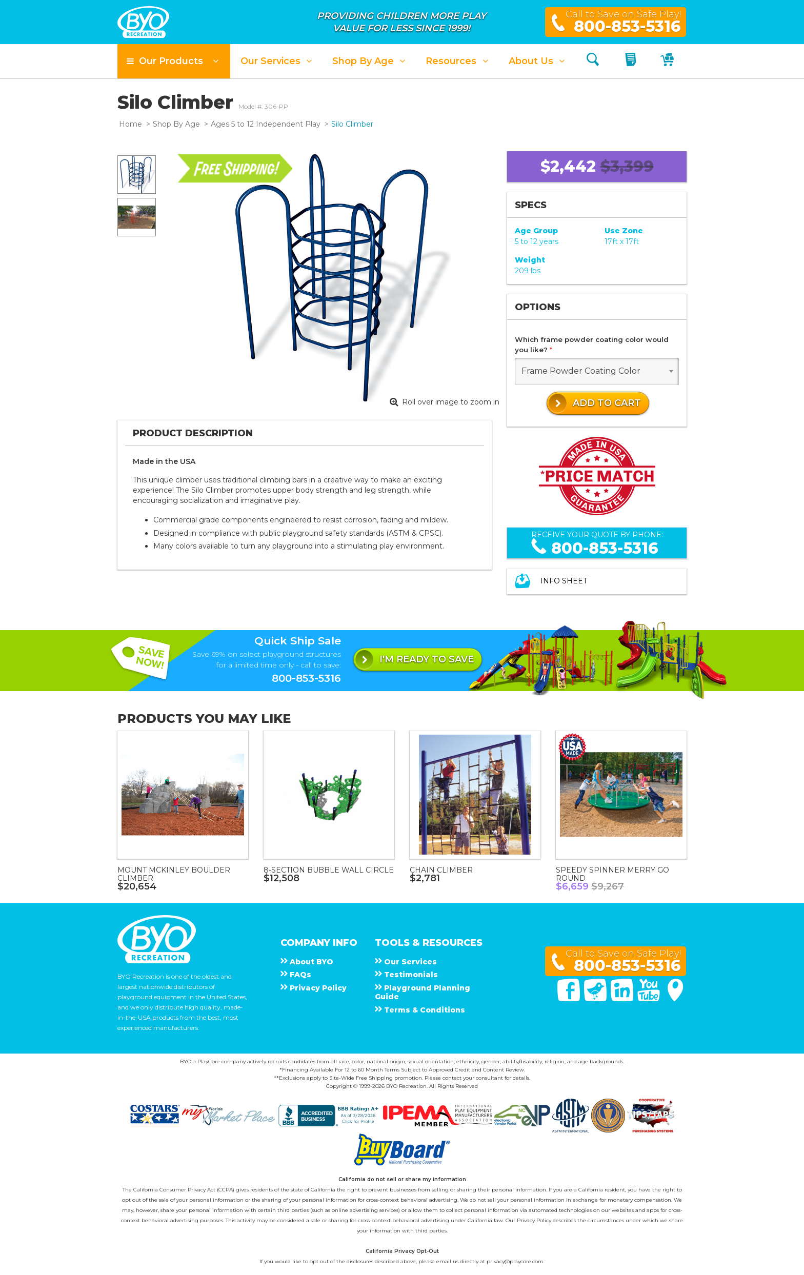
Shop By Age (176, 124)
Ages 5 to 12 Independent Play (265, 124)
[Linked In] (623, 998)
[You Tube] (649, 998)
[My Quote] (632, 61)
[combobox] (597, 372)
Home (130, 124)
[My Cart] (668, 61)
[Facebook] (569, 998)
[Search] (593, 61)
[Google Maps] (675, 998)
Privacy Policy (534, 1220)
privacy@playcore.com (515, 1261)
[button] (173, 61)
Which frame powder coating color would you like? (592, 344)
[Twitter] (596, 998)
